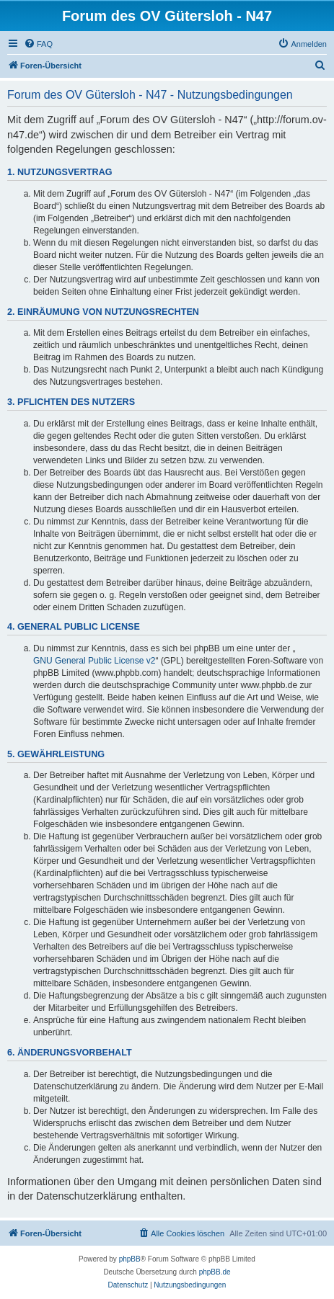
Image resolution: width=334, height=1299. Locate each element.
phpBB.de (215, 1272)
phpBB (130, 1259)
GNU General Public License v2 (94, 661)
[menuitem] (38, 44)
